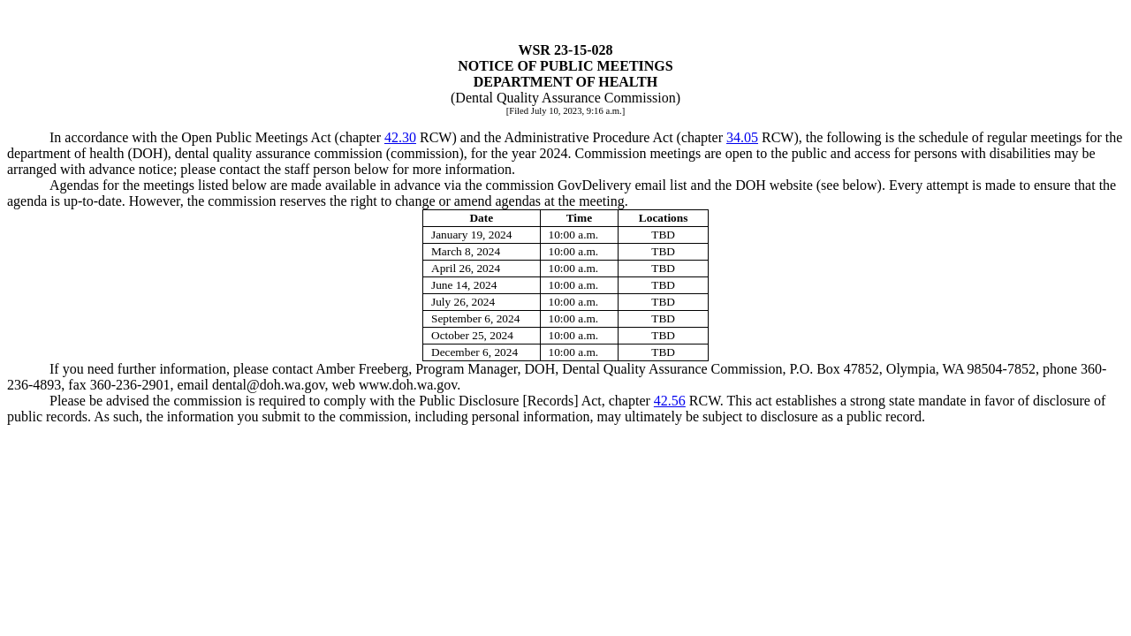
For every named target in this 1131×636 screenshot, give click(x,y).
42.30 (400, 137)
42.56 (670, 400)
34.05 (742, 137)
